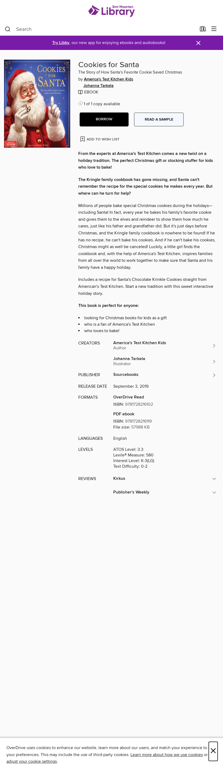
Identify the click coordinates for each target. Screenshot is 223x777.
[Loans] (203, 30)
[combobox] (100, 29)
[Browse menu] (214, 29)
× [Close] (213, 751)
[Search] (7, 29)
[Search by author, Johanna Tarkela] (165, 361)
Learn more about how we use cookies (166, 754)
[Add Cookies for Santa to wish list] (100, 139)
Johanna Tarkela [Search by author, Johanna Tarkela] (98, 85)
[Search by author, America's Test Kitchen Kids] (165, 345)
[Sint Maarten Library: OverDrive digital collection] (111, 11)
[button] (104, 119)
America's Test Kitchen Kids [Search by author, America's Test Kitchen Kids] (108, 79)
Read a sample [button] (159, 119)
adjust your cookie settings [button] (31, 761)
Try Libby (60, 43)
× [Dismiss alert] (198, 43)
